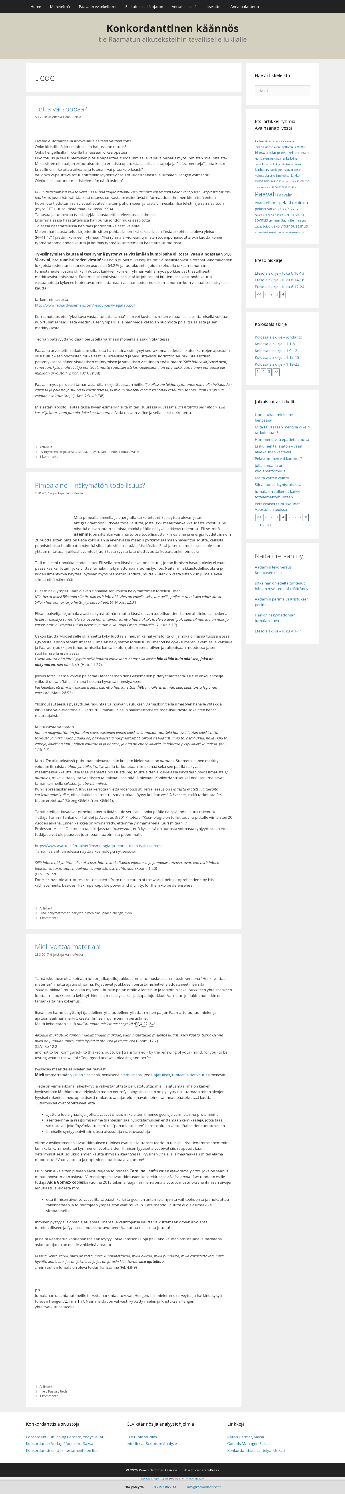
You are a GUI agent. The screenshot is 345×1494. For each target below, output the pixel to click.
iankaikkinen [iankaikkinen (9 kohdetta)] (290, 158)
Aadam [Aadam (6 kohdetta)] (259, 141)
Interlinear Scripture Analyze (152, 1443)
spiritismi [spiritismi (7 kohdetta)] (274, 220)
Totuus (124, 452)
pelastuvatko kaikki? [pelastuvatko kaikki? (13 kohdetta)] (272, 208)
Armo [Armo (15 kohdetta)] (302, 146)
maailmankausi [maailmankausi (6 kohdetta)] (281, 187)
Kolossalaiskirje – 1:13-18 (277, 357)
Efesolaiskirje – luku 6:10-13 (279, 273)
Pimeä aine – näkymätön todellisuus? (90, 485)
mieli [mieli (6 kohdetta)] (295, 187)
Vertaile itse (187, 6)
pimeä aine (93, 913)
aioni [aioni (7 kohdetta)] (277, 147)
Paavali (94, 452)
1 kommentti (49, 456)
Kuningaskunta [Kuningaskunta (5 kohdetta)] (287, 181)
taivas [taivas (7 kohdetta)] (258, 226)
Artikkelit (46, 447)
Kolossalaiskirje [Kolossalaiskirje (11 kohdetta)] (266, 181)
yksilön (76, 1074)
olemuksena (131, 1074)
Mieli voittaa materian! (68, 946)
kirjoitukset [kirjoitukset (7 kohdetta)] (283, 176)
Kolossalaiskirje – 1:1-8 (275, 343)
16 (261, 524)
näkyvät (77, 913)
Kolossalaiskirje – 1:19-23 (277, 364)
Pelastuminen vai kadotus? (278, 458)
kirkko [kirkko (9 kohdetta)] (295, 175)
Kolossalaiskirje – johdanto (278, 337)
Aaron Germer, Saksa (245, 1436)
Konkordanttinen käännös (172, 28)
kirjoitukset (68, 452)
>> (276, 371)
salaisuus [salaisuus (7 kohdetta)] (261, 215)
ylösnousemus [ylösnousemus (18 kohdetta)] (294, 226)
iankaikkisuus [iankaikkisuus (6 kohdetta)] (263, 164)
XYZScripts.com (195, 1478)
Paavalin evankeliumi (97, 6)
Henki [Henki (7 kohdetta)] (258, 158)
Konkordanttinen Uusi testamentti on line (62, 1450)
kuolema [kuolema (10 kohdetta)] (303, 181)
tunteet (178, 1074)
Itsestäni (214, 6)
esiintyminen (49, 452)
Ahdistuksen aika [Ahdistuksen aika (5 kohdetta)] (274, 141)
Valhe (135, 452)
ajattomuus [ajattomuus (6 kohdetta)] (288, 147)
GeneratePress (207, 1470)
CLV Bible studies (142, 1436)
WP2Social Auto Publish (155, 1478)
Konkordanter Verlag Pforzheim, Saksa (59, 1443)
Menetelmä (60, 6)
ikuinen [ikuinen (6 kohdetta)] (277, 164)
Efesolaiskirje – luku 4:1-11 (278, 631)
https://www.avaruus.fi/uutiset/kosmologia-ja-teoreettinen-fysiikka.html (98, 845)
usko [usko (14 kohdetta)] (275, 226)
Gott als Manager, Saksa (248, 1443)
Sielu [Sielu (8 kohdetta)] (287, 215)
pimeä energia (113, 913)
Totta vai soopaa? (61, 108)
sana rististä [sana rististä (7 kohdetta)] (275, 215)
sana (104, 452)
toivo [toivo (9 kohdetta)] (266, 226)
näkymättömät (59, 913)
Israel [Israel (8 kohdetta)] (297, 164)
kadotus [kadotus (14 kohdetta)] (262, 169)
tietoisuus (198, 1074)
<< (259, 294)
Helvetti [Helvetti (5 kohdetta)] (304, 153)
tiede (113, 452)
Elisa (43, 913)
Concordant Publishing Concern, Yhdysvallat (64, 1436)
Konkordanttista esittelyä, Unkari (256, 1450)
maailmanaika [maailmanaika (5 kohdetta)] (263, 187)
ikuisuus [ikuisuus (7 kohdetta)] (287, 164)
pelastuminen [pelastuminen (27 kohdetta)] (293, 202)
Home (35, 6)
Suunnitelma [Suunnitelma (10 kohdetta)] (290, 220)
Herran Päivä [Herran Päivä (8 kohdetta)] (272, 158)
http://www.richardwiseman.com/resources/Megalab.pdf (85, 305)
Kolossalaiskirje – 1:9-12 (276, 350)
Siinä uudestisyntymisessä (278, 484)
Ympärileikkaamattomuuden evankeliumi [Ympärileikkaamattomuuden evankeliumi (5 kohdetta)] (279, 232)
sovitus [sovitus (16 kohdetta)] (261, 220)
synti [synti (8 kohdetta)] (303, 220)
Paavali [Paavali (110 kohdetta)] (265, 194)
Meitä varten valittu (272, 477)
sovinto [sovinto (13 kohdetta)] (297, 214)
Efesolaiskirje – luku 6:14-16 (279, 279)
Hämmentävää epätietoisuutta (282, 439)
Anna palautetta (244, 6)
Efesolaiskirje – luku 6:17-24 (279, 286)
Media (82, 452)
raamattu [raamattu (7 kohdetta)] (295, 209)
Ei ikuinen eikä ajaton (144, 6)
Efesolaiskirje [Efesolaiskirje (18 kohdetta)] (267, 152)
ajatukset (162, 1074)
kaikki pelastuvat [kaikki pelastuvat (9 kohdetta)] (281, 170)
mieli (43, 1391)
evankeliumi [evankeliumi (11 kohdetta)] (290, 152)
